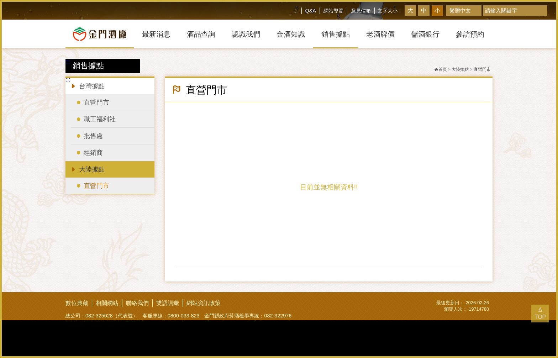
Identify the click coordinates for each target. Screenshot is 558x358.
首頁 (440, 69)
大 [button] (410, 10)
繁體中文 (460, 10)
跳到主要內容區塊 (1, 1)
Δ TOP (540, 313)
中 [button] (424, 10)
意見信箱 (361, 11)
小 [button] (437, 10)
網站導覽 (333, 11)
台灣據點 (87, 85)
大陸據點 (87, 169)
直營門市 (482, 69)
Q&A (310, 11)
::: (296, 11)
